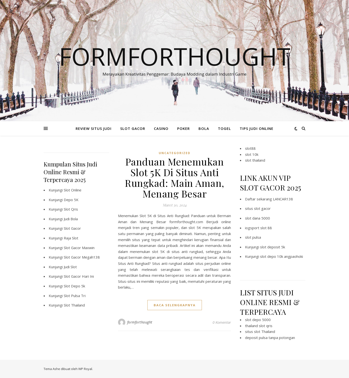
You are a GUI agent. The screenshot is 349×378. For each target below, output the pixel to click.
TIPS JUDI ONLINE (256, 128)
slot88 (250, 148)
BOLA (203, 128)
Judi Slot (70, 266)
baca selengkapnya (175, 305)
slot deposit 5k (272, 246)
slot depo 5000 (258, 319)
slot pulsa (253, 237)
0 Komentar (222, 322)
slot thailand (255, 160)
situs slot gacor (258, 208)
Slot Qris (71, 209)
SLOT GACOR (132, 128)
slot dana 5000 (257, 218)
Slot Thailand (74, 305)
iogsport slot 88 (258, 227)
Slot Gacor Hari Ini (79, 276)
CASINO (161, 128)
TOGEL (224, 128)
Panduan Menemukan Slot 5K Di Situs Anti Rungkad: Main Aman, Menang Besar (174, 177)
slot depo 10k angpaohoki (281, 256)
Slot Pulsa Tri (75, 295)
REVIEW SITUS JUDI (93, 128)
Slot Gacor (72, 228)
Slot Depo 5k (74, 286)
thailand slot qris (258, 325)
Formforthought (174, 56)
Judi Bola (71, 218)
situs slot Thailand (260, 331)
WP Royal (85, 369)
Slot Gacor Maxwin (79, 247)
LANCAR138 (283, 199)
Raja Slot (71, 238)
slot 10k (251, 154)
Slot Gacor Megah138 (82, 257)
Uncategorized (174, 153)
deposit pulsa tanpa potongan (270, 337)
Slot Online (72, 190)
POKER (183, 128)
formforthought (139, 322)
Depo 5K (71, 199)
